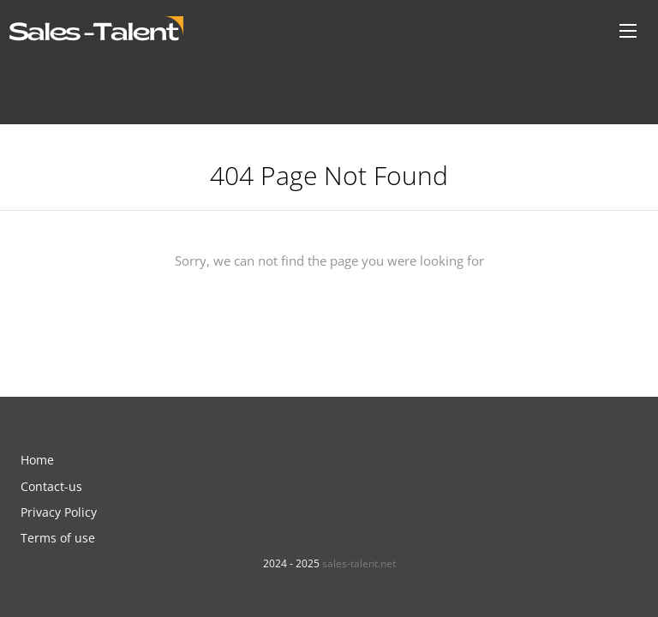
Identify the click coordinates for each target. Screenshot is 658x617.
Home (37, 460)
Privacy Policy (59, 512)
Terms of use (58, 538)
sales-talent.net (359, 563)
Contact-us (51, 486)
